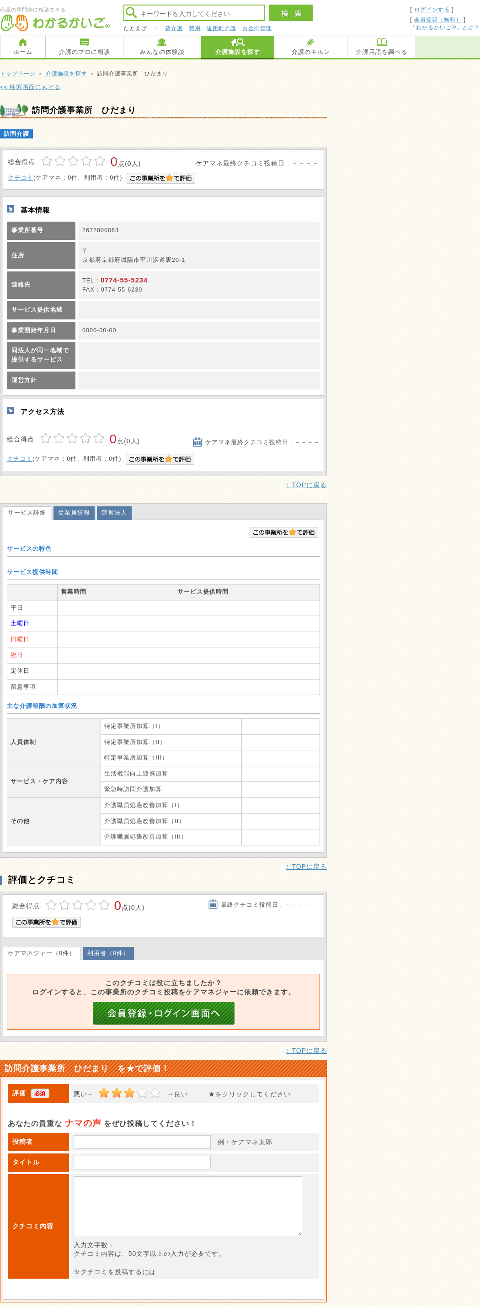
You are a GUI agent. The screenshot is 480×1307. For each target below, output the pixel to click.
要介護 (174, 28)
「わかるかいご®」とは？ (445, 27)
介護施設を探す (237, 51)
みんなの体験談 (162, 51)
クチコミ (20, 178)
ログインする (432, 9)
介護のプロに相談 (84, 51)
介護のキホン (311, 51)
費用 (195, 28)
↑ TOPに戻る (306, 485)
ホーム (22, 51)
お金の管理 (257, 28)
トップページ (18, 73)
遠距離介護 (221, 28)
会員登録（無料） (438, 19)
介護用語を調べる (381, 51)
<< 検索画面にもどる (30, 87)
